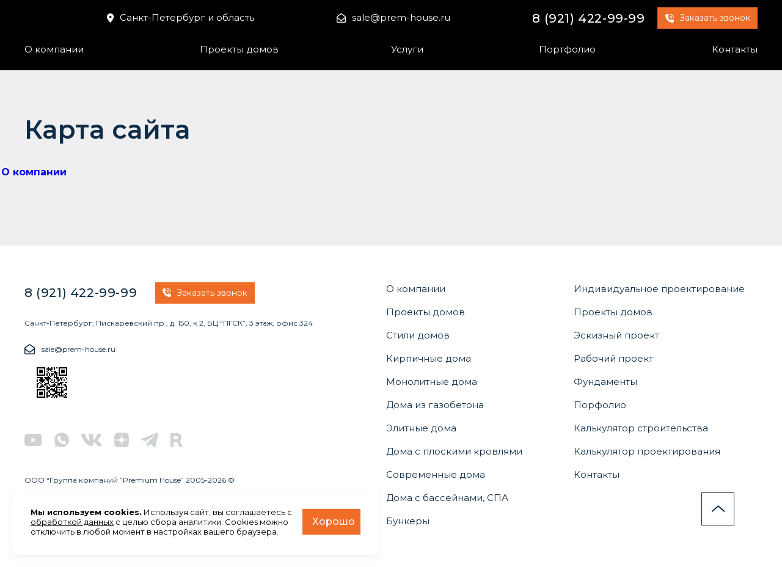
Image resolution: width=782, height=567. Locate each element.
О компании (54, 49)
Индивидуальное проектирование (659, 288)
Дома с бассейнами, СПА (447, 497)
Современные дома (435, 474)
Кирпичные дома (428, 358)
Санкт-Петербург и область (180, 17)
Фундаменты (605, 381)
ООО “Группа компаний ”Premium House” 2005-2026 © (129, 480)
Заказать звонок (707, 17)
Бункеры (407, 521)
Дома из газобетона (435, 405)
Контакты (735, 49)
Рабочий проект (613, 358)
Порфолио (600, 405)
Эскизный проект (616, 335)
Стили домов (418, 335)
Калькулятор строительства (641, 428)
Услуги (407, 49)
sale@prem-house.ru (393, 17)
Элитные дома (421, 428)
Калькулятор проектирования (647, 451)
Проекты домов (239, 49)
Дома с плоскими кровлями (454, 451)
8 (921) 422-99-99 (588, 18)
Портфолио (567, 49)
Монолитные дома (431, 381)
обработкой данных (72, 522)
